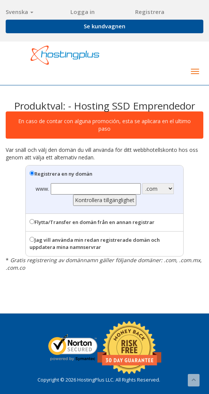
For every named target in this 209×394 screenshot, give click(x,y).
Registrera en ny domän (61, 173)
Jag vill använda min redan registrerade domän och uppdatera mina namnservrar (95, 243)
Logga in (82, 11)
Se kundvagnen (104, 26)
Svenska (19, 11)
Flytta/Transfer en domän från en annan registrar (92, 222)
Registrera (149, 11)
